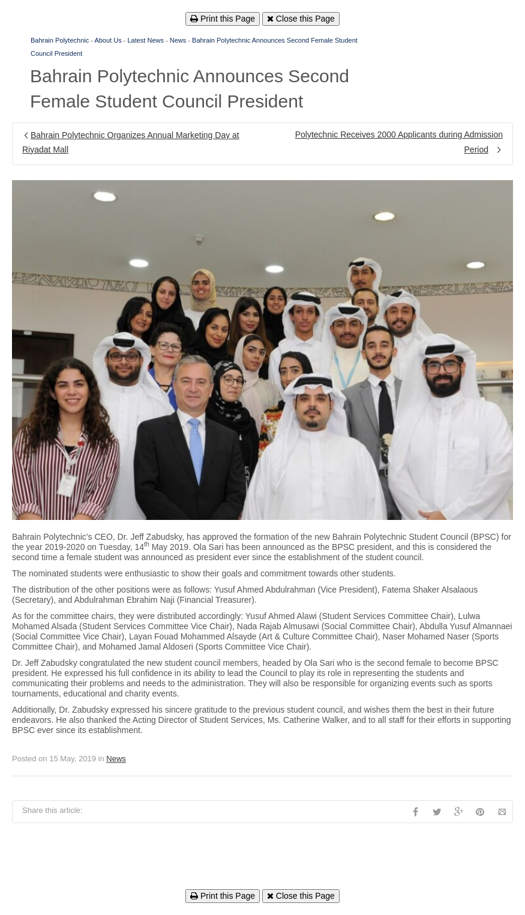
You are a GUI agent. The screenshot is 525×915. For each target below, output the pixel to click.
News (178, 40)
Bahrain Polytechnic (60, 40)
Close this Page (301, 18)
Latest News (145, 40)
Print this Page (222, 18)
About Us (107, 40)
